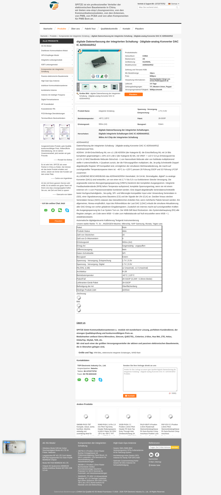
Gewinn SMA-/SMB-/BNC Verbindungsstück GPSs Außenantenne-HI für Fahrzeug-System (128, 450)
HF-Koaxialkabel (47, 104)
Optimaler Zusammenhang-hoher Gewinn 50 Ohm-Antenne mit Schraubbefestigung (125, 463)
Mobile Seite (154, 465)
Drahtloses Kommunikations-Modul (54, 51)
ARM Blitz (97, 353)
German (175, 4)
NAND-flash (135, 353)
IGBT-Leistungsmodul (49, 65)
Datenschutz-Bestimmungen (65, 492)
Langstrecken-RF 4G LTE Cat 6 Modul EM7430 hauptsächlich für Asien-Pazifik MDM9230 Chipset (57, 458)
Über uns (75, 29)
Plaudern (139, 29)
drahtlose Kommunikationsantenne (54, 86)
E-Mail (151, 462)
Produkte (62, 29)
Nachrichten (153, 459)
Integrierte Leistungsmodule (51, 60)
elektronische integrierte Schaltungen (116, 353)
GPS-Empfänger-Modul (50, 55)
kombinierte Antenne (49, 90)
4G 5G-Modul (46, 46)
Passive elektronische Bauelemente (54, 76)
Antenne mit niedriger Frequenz (53, 95)
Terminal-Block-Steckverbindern (53, 118)
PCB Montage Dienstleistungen (53, 114)
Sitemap (158, 462)
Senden (175, 447)
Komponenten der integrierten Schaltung (74, 36)
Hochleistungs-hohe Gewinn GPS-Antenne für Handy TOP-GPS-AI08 (126, 457)
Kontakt (126, 29)
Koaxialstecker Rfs (48, 109)
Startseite (47, 29)
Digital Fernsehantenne (50, 100)
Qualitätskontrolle (109, 29)
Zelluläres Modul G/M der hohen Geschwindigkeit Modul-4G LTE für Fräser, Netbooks (55, 450)
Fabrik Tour (90, 29)
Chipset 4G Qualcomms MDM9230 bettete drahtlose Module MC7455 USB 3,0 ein (57, 468)
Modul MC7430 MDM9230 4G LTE (55, 463)
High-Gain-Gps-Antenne (50, 81)
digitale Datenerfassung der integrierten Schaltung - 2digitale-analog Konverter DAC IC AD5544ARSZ (99, 96)
